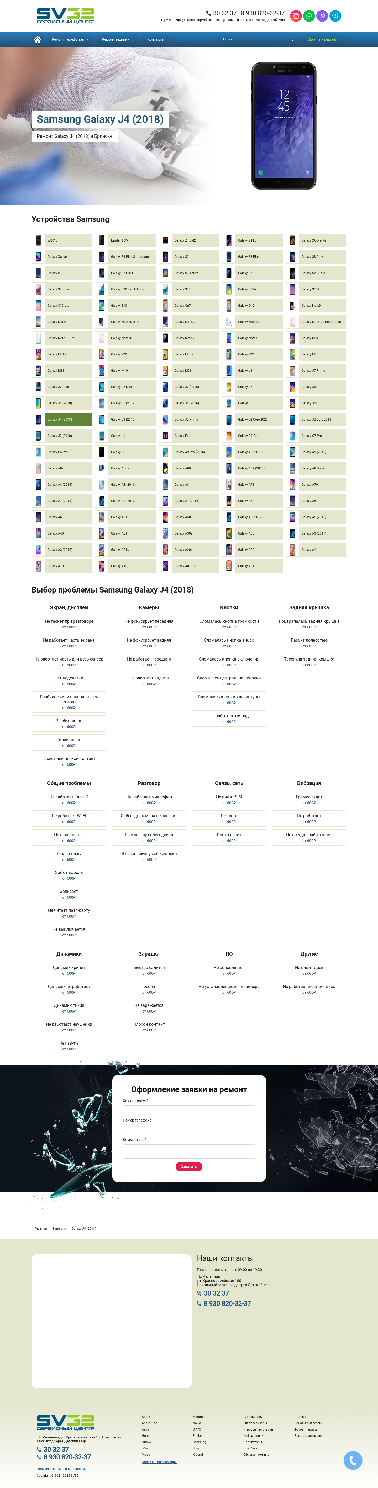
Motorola (199, 1417)
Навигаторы (252, 1442)
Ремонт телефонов (70, 39)
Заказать (189, 1167)
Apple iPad (149, 1423)
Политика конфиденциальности (61, 1469)
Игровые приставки (258, 1429)
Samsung (199, 1442)
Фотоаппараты (305, 1429)
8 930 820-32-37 (263, 13)
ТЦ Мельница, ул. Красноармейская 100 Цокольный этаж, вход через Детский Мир (223, 20)
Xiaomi (198, 1454)
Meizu (146, 1454)
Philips (197, 1436)
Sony (196, 1448)
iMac (145, 1448)
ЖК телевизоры (255, 1423)
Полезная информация (159, 1462)
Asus (145, 1429)
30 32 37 (221, 13)
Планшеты (302, 1417)
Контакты (156, 39)
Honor (146, 1436)
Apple (146, 1417)
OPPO (197, 1429)
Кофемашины (253, 1436)
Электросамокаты (308, 1436)
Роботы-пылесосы (308, 1423)
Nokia (197, 1423)
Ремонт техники (118, 39)
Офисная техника (256, 1454)
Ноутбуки (250, 1448)
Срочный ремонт (324, 39)
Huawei (147, 1442)
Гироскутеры (252, 1417)
